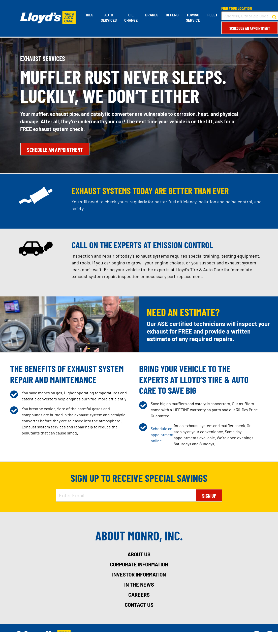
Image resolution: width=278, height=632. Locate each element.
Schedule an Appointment (249, 28)
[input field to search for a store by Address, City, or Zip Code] (249, 15)
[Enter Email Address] (126, 495)
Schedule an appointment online (162, 434)
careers (139, 595)
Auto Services (109, 17)
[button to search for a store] (274, 16)
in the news (139, 585)
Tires (88, 15)
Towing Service (193, 17)
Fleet (212, 15)
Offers (172, 15)
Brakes (151, 15)
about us (139, 554)
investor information (139, 574)
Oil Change (131, 17)
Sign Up (209, 496)
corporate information (139, 564)
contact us (139, 605)
